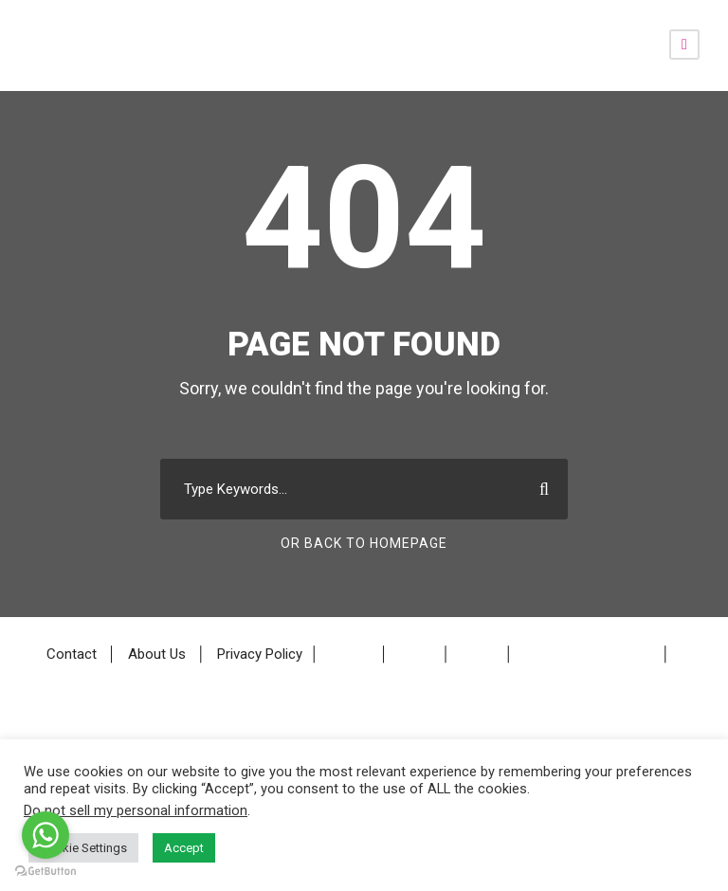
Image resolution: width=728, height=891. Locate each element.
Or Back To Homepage (364, 543)
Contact (71, 655)
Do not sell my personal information (135, 810)
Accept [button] (184, 848)
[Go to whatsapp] (45, 835)
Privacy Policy (259, 655)
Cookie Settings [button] (83, 848)
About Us (157, 655)
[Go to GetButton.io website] (45, 871)
